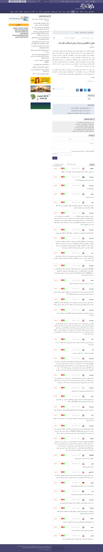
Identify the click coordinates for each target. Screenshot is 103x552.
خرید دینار (14, 35)
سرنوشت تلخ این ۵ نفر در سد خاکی (41, 74)
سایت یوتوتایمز (24, 32)
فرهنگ (77, 12)
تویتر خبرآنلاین (17, 1)
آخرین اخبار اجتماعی (44, 16)
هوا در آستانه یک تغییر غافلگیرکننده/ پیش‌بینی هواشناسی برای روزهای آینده (40, 42)
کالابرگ (16, 30)
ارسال (55, 158)
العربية (86, 1)
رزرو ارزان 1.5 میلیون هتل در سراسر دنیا (84, 124)
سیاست (85, 12)
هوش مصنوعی (46, 12)
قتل (89, 99)
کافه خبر (33, 12)
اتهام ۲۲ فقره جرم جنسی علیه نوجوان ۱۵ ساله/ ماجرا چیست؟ (40, 38)
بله (12, 1)
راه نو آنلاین (20, 28)
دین (37, 12)
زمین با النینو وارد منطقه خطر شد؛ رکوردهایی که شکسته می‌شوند (41, 24)
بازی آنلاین (15, 28)
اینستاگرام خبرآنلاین (20, 1)
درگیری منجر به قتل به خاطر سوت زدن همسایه (78, 113)
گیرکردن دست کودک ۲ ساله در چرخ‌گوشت (42, 61)
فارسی (91, 1)
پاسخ (56, 168)
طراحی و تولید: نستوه (45, 549)
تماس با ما (77, 1)
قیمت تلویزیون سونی (23, 30)
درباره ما (72, 1)
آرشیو (63, 1)
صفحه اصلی (91, 12)
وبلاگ (16, 12)
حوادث (76, 32)
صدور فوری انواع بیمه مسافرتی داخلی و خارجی (83, 131)
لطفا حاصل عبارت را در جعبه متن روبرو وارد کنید (82, 151)
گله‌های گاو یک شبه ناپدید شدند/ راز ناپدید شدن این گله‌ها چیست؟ (40, 28)
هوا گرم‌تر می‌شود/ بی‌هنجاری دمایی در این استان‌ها (40, 70)
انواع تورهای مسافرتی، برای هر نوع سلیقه (84, 128)
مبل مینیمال (18, 32)
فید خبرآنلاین (25, 1)
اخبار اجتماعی (83, 32)
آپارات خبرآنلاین (15, 1)
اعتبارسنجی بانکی (24, 33)
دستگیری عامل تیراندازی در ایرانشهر (41, 67)
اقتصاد (81, 12)
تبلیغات (67, 1)
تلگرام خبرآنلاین (22, 1)
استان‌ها (12, 12)
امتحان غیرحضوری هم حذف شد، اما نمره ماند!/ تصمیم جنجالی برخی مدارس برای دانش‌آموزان (40, 56)
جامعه (73, 12)
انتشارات (21, 12)
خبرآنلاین (84, 6)
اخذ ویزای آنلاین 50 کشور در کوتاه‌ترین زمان (84, 129)
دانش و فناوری (54, 12)
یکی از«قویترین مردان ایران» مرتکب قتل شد (76, 43)
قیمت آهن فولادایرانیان (22, 35)
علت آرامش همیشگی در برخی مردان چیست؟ (40, 20)
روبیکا (10, 1)
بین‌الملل (68, 12)
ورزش (64, 12)
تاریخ (60, 12)
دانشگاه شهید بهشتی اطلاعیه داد (41, 64)
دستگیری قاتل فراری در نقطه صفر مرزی (80, 108)
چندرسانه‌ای (27, 12)
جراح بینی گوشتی (24, 37)
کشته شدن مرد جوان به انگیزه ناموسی (80, 111)
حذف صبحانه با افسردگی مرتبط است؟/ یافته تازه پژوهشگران (40, 47)
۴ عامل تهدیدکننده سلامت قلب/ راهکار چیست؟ (40, 51)
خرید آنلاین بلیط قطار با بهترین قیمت (85, 126)
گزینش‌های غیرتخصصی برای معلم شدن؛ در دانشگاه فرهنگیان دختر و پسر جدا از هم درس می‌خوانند (40, 33)
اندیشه (40, 12)
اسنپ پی (17, 37)
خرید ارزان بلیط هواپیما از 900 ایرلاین (85, 123)
